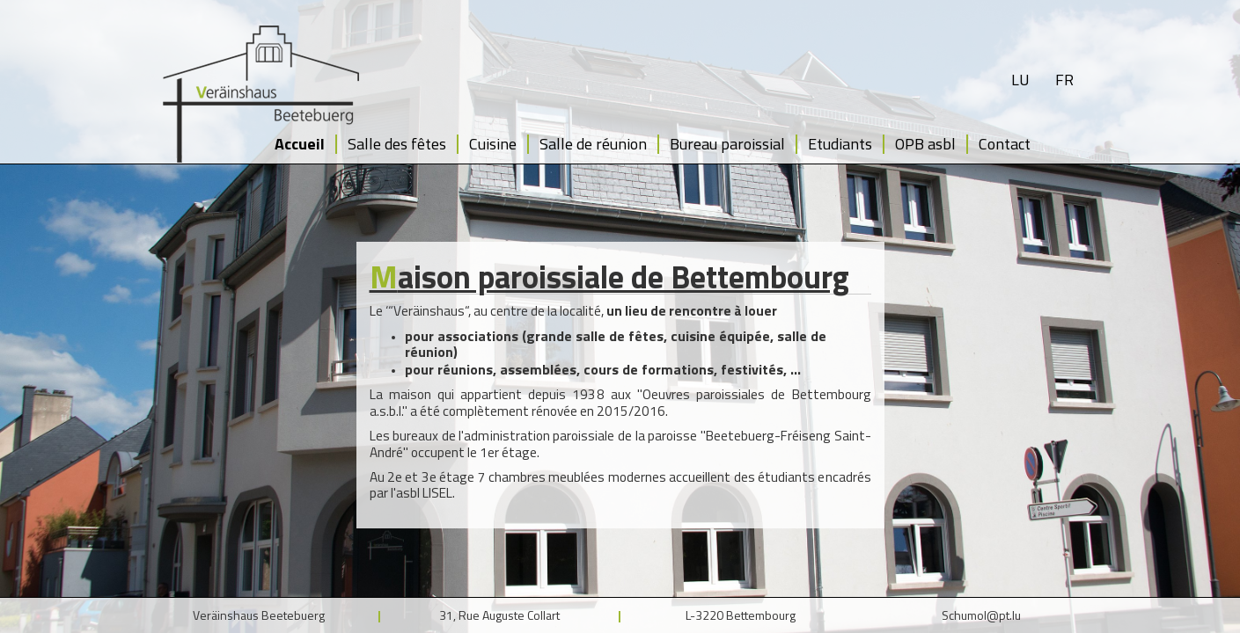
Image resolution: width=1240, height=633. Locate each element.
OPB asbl (925, 144)
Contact (1005, 144)
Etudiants (840, 144)
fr (1064, 79)
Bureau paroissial (727, 144)
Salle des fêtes (397, 144)
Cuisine (493, 144)
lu (1020, 79)
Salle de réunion (593, 144)
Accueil (300, 144)
